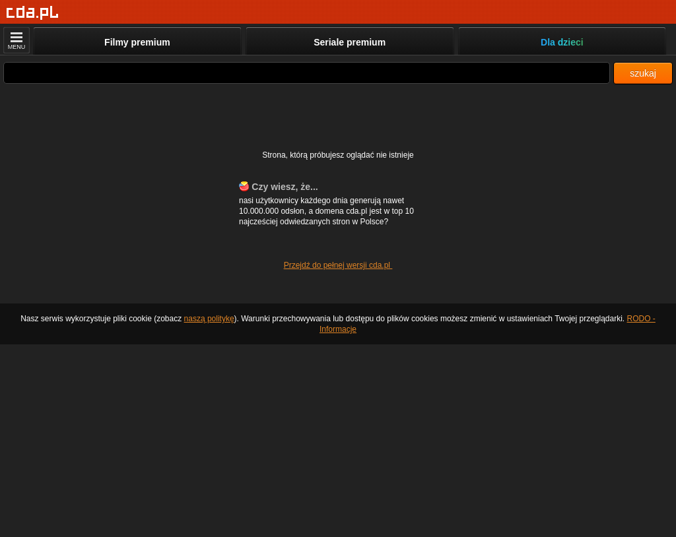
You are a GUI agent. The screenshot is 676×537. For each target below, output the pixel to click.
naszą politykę (209, 318)
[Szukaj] (306, 73)
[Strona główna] (33, 13)
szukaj (643, 73)
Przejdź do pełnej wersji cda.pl (338, 265)
